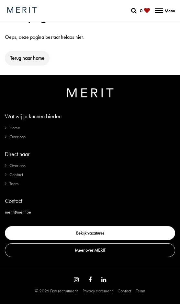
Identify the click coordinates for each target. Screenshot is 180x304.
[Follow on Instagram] (76, 280)
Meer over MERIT (90, 250)
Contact (16, 174)
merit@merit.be (18, 212)
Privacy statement (98, 291)
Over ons (17, 137)
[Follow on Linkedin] (103, 280)
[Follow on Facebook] (90, 280)
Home (14, 128)
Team (14, 183)
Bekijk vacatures (90, 233)
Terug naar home (27, 58)
